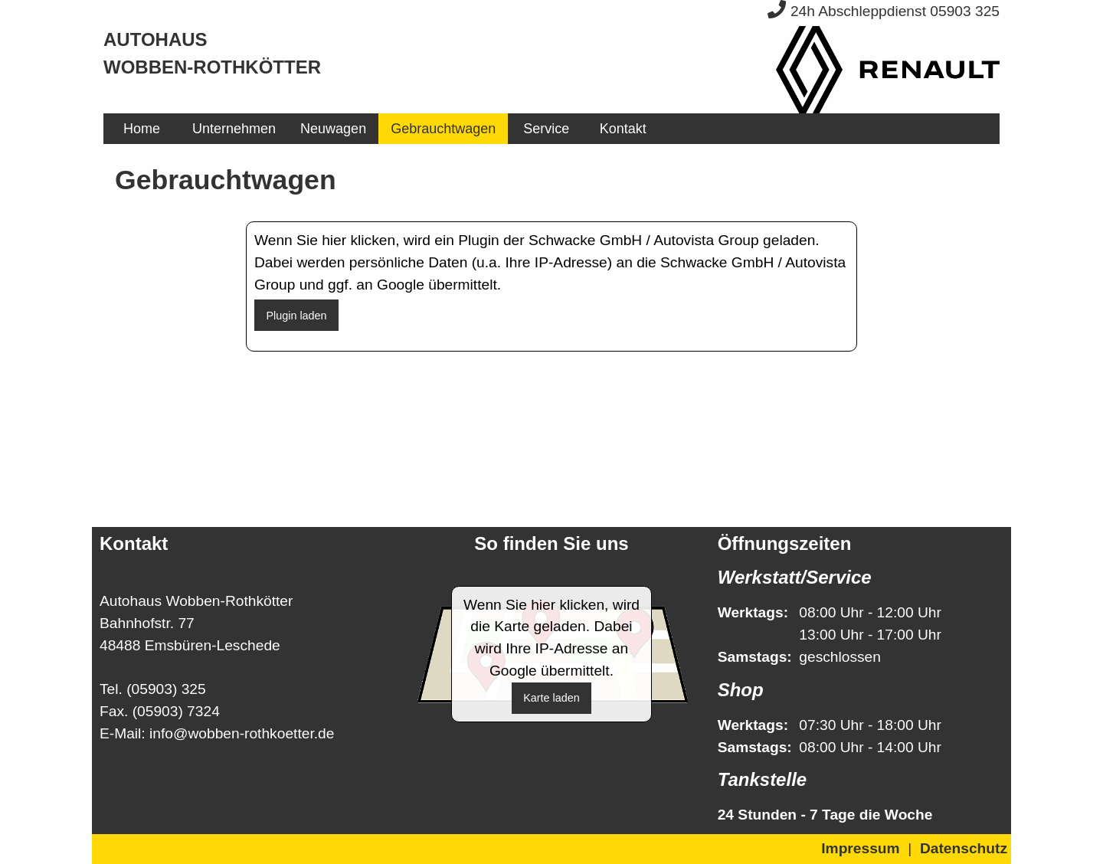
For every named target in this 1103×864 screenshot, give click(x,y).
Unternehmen (234, 128)
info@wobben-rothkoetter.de (241, 733)
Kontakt (623, 128)
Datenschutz (963, 848)
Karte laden (551, 698)
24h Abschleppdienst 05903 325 (884, 11)
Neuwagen (333, 128)
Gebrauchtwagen (443, 128)
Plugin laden (296, 315)
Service (546, 128)
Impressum (860, 848)
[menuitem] (141, 128)
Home (141, 128)
